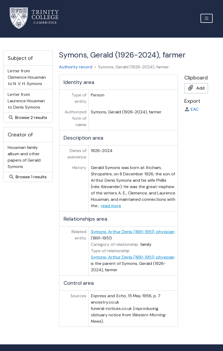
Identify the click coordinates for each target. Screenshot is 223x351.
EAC (191, 109)
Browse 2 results (28, 117)
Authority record (75, 67)
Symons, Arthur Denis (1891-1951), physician (133, 231)
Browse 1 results (28, 177)
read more (111, 205)
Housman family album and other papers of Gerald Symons (24, 157)
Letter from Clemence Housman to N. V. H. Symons (27, 77)
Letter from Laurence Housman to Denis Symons (26, 101)
